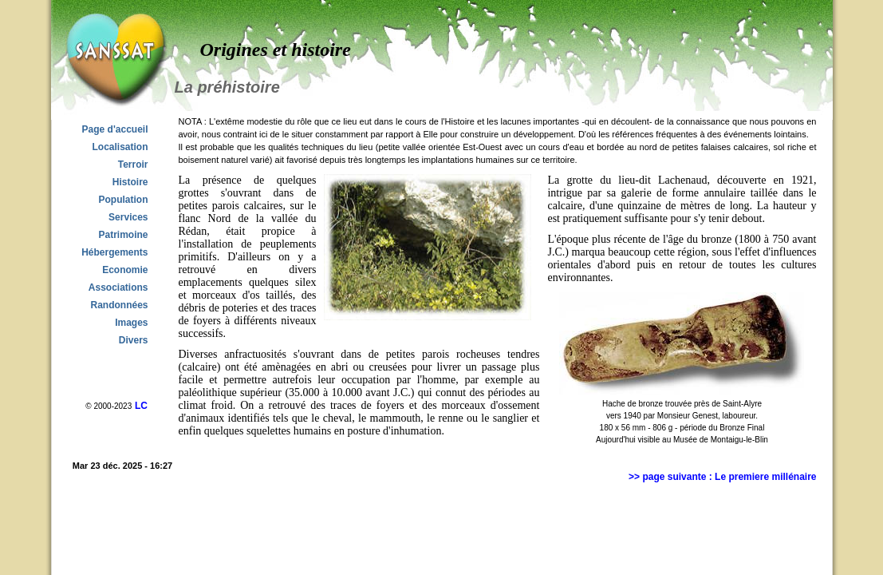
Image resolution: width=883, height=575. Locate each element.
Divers (133, 340)
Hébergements (114, 252)
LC (141, 405)
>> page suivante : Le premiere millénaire (722, 476)
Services (128, 217)
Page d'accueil (115, 129)
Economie (125, 270)
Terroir (133, 164)
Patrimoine (123, 234)
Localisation (120, 147)
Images (131, 322)
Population (123, 199)
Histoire (130, 182)
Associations (118, 287)
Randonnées (119, 305)
